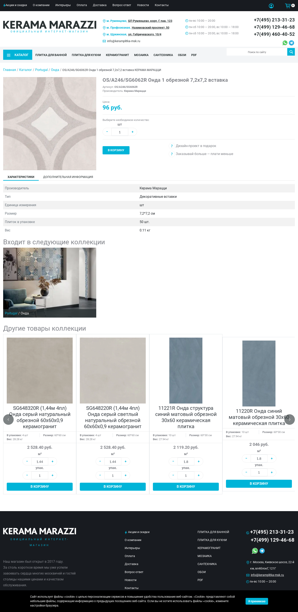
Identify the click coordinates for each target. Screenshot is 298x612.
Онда (55, 64)
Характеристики (21, 171)
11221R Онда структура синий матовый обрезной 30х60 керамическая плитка (186, 412)
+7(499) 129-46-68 (274, 27)
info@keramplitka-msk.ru (123, 41)
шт (120, 119)
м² (40, 448)
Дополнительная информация (68, 171)
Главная (9, 64)
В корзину (116, 144)
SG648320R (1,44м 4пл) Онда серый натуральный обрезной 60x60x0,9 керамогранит (40, 412)
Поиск (291, 52)
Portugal (42, 64)
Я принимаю (256, 601)
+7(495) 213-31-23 (274, 20)
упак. (40, 462)
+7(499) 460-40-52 (274, 34)
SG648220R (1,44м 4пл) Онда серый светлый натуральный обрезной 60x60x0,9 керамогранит (113, 412)
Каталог (25, 64)
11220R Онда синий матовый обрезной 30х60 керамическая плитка (259, 411)
